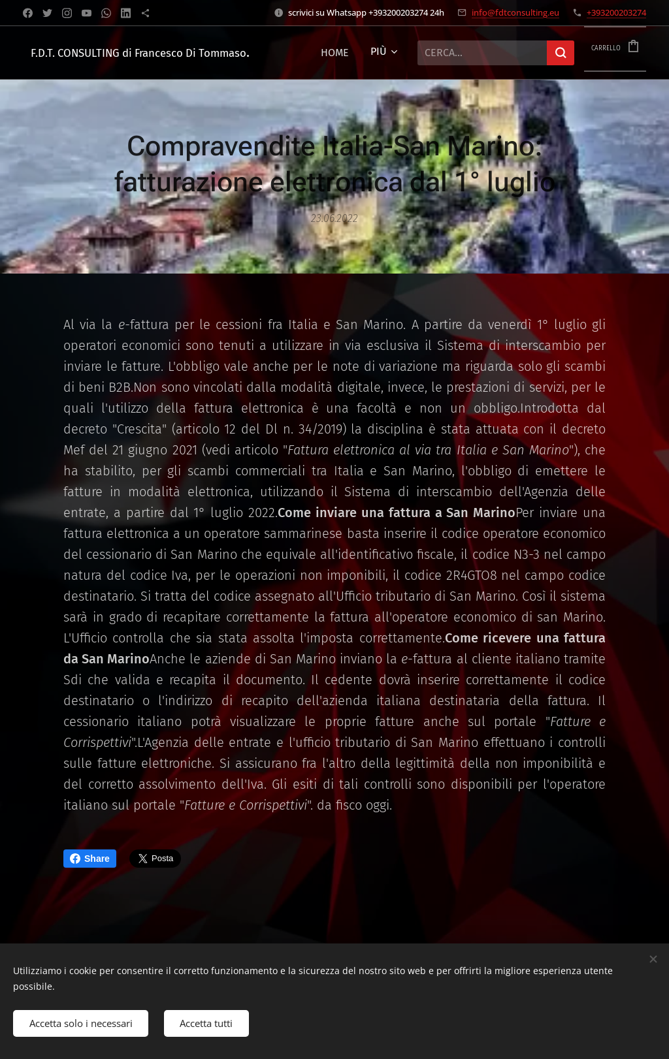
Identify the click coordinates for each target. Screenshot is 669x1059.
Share (90, 858)
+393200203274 (616, 12)
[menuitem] (360, 53)
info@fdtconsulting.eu (515, 12)
